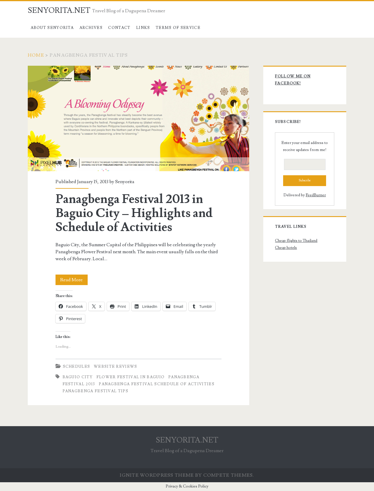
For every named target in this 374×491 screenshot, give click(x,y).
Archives (91, 27)
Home (36, 55)
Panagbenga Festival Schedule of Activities (156, 384)
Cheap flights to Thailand (296, 240)
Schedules (76, 366)
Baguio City (78, 377)
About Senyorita (52, 27)
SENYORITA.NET (59, 10)
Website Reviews (115, 366)
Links (143, 27)
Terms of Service (178, 27)
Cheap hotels (286, 247)
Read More (74, 280)
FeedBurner (316, 195)
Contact (119, 27)
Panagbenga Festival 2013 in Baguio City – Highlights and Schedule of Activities (138, 118)
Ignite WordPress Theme (157, 475)
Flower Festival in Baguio (130, 377)
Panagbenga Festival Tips (95, 391)
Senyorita (124, 182)
